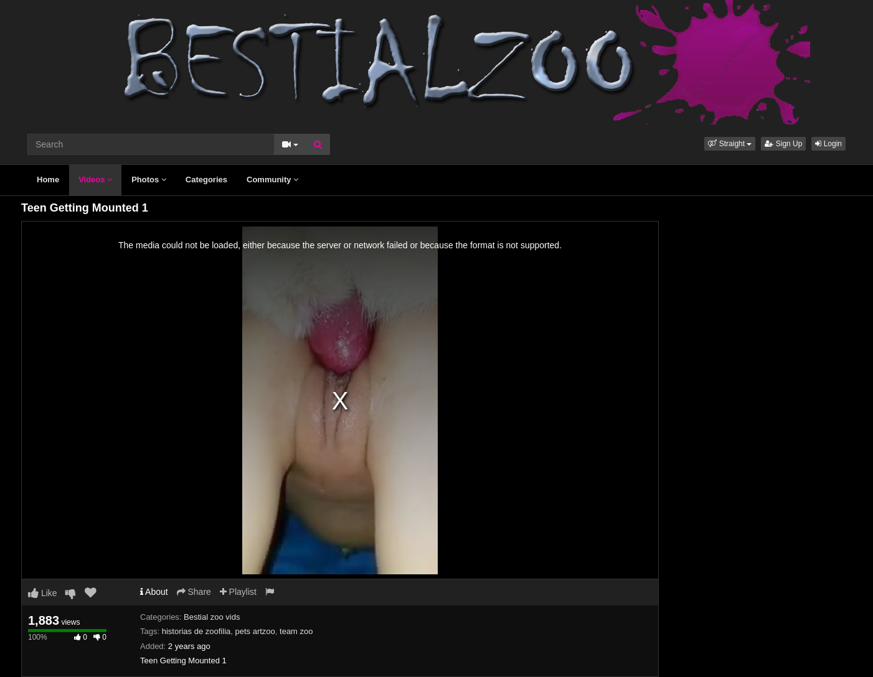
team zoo (296, 631)
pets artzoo (255, 631)
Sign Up (783, 143)
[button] (729, 144)
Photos (148, 179)
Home (48, 179)
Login (828, 143)
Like (42, 593)
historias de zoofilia (196, 631)
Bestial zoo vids (212, 617)
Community (272, 179)
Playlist (238, 592)
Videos (95, 179)
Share (194, 592)
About (154, 592)
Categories (206, 179)
